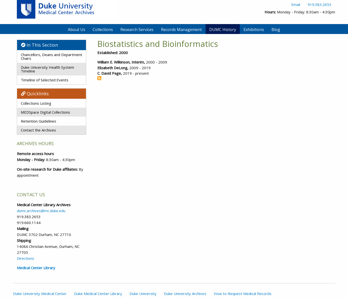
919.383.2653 (319, 4)
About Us (76, 29)
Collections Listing (36, 103)
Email (295, 4)
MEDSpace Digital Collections (45, 112)
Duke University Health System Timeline (47, 69)
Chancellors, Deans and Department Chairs (51, 56)
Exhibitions (253, 29)
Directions (25, 258)
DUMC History (222, 29)
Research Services (137, 29)
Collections (103, 29)
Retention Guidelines (38, 121)
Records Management (181, 29)
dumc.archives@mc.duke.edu (41, 210)
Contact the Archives (38, 130)
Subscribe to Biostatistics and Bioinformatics (99, 78)
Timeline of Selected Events (44, 79)
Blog (275, 29)
